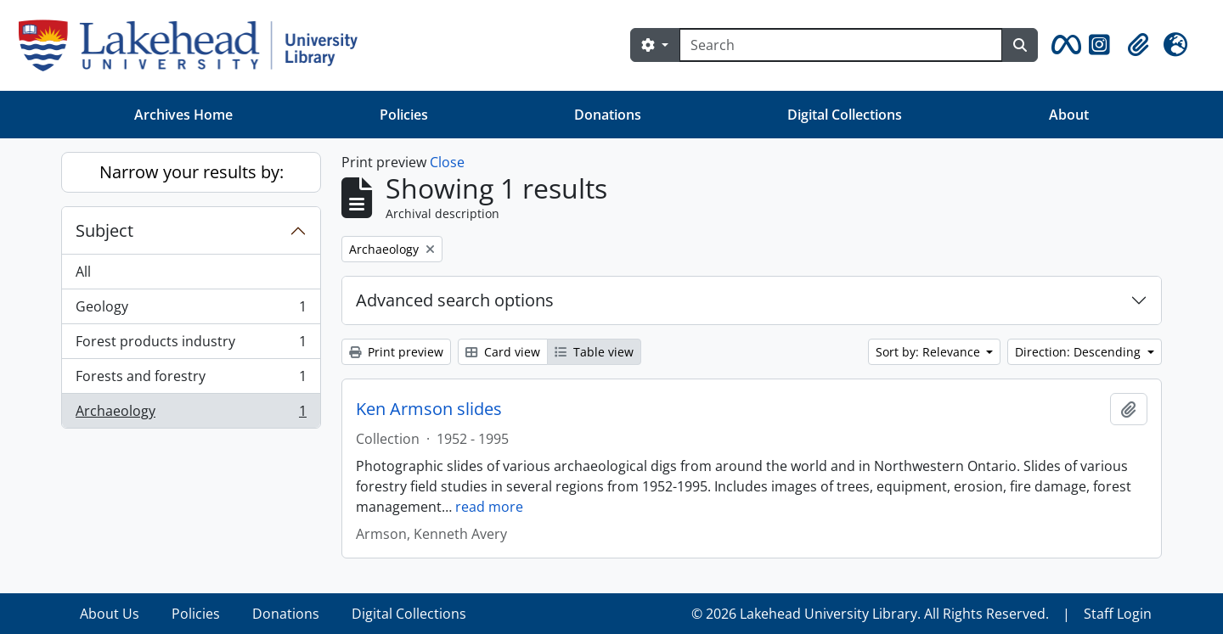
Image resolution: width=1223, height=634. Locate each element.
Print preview (396, 352)
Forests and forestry (191, 380)
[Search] (841, 45)
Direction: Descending (1079, 352)
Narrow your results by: (191, 171)
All (83, 271)
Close (447, 162)
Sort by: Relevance (929, 352)
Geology (191, 310)
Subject (104, 230)
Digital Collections (844, 114)
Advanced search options (455, 300)
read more (489, 506)
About (1069, 114)
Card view (502, 352)
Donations (607, 114)
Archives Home (183, 114)
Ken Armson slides (429, 409)
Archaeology (191, 414)
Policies (404, 114)
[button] (1063, 45)
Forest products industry (191, 345)
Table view (594, 352)
